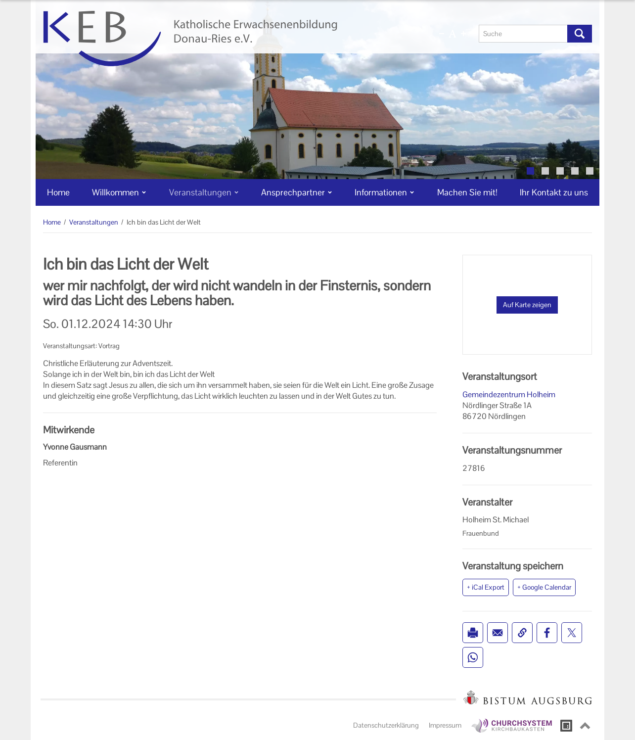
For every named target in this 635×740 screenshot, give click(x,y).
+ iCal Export (485, 587)
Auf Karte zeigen (527, 304)
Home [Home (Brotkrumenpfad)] (52, 222)
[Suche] (523, 34)
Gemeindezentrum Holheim (508, 394)
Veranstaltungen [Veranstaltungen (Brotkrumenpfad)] (93, 222)
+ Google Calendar (544, 587)
